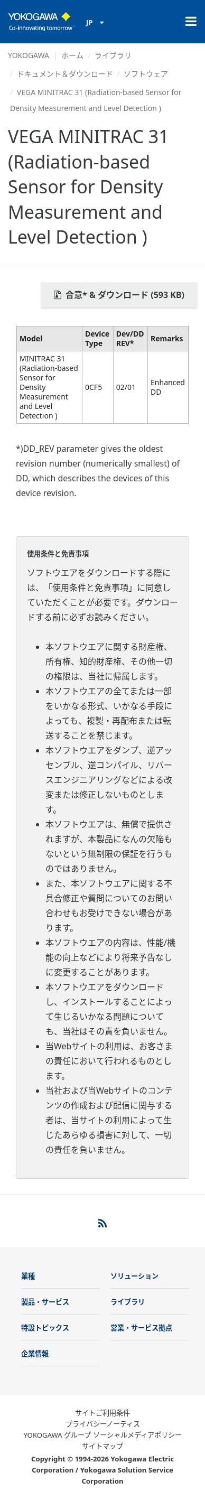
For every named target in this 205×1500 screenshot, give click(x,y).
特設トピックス (45, 1328)
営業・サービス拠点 (141, 1328)
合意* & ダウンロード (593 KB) (119, 295)
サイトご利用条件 (102, 1413)
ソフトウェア (146, 74)
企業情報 (35, 1353)
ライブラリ (113, 55)
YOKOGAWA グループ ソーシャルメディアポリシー (102, 1435)
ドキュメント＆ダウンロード (65, 74)
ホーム (72, 55)
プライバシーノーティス (103, 1424)
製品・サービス (45, 1302)
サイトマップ (102, 1446)
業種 (28, 1276)
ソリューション (134, 1276)
